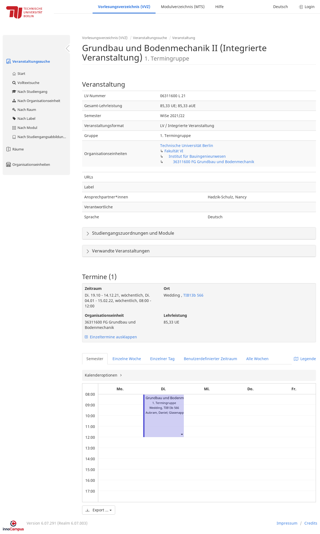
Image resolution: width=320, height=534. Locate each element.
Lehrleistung (175, 315)
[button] (181, 434)
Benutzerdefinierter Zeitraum (210, 358)
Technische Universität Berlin (186, 145)
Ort (167, 288)
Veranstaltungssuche (27, 61)
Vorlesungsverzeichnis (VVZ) (124, 6)
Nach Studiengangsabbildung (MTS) (41, 136)
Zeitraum (93, 288)
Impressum (287, 523)
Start (18, 73)
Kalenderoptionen (101, 375)
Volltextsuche (25, 82)
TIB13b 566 (192, 295)
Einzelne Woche (126, 358)
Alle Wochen (257, 358)
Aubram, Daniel (156, 412)
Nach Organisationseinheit (36, 100)
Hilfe (219, 6)
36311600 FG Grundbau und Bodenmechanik (213, 161)
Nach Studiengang (29, 91)
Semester (94, 358)
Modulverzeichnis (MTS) (183, 6)
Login (307, 6)
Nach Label (23, 118)
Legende (305, 358)
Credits (310, 523)
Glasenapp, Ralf (180, 412)
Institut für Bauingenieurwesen (197, 156)
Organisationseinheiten (27, 164)
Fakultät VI (173, 150)
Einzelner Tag (162, 358)
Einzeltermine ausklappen (111, 336)
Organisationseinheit (104, 315)
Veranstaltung (183, 37)
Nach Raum (24, 109)
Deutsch (280, 6)
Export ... (99, 509)
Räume (14, 149)
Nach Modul (24, 127)
